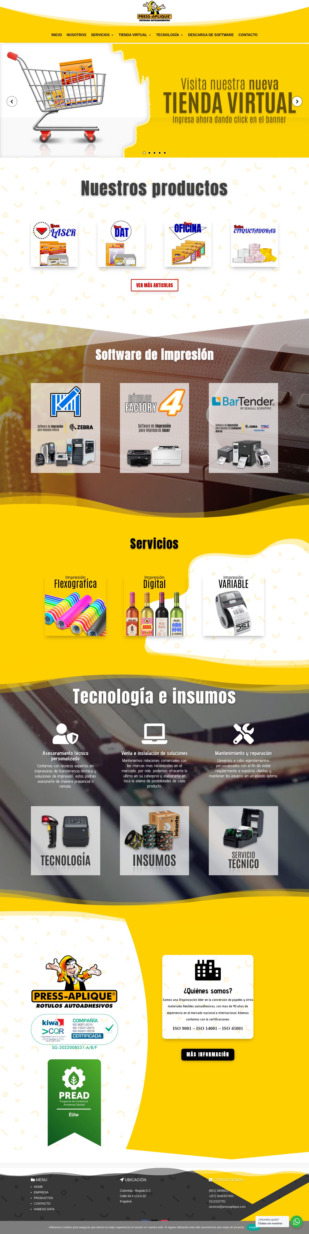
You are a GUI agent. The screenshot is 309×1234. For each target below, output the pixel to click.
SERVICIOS (100, 35)
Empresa (41, 1191)
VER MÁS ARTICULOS (154, 284)
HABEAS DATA (44, 1208)
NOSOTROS (76, 35)
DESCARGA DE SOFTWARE (211, 35)
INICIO (57, 35)
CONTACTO (248, 35)
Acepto (253, 1227)
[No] (303, 1227)
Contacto (42, 1202)
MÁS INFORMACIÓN (207, 1053)
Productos (43, 1197)
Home (38, 1185)
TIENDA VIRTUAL (133, 35)
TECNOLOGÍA (167, 35)
